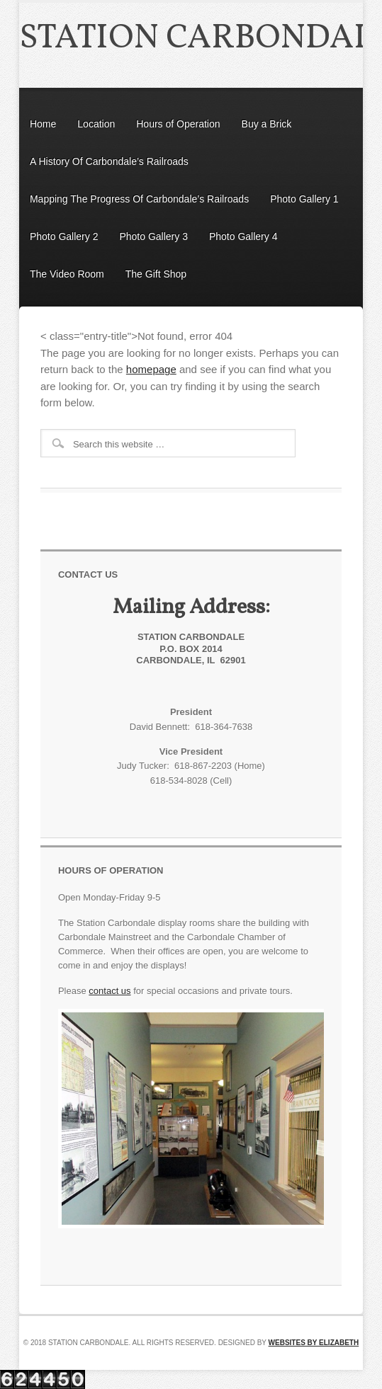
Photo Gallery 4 (243, 236)
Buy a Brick (267, 124)
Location (96, 124)
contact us (109, 990)
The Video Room (67, 274)
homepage (151, 369)
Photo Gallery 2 (64, 236)
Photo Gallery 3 (153, 236)
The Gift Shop (155, 274)
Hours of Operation (178, 124)
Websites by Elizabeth (314, 1343)
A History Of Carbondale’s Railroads (109, 161)
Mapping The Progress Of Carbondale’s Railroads (139, 199)
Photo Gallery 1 (304, 199)
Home (43, 124)
